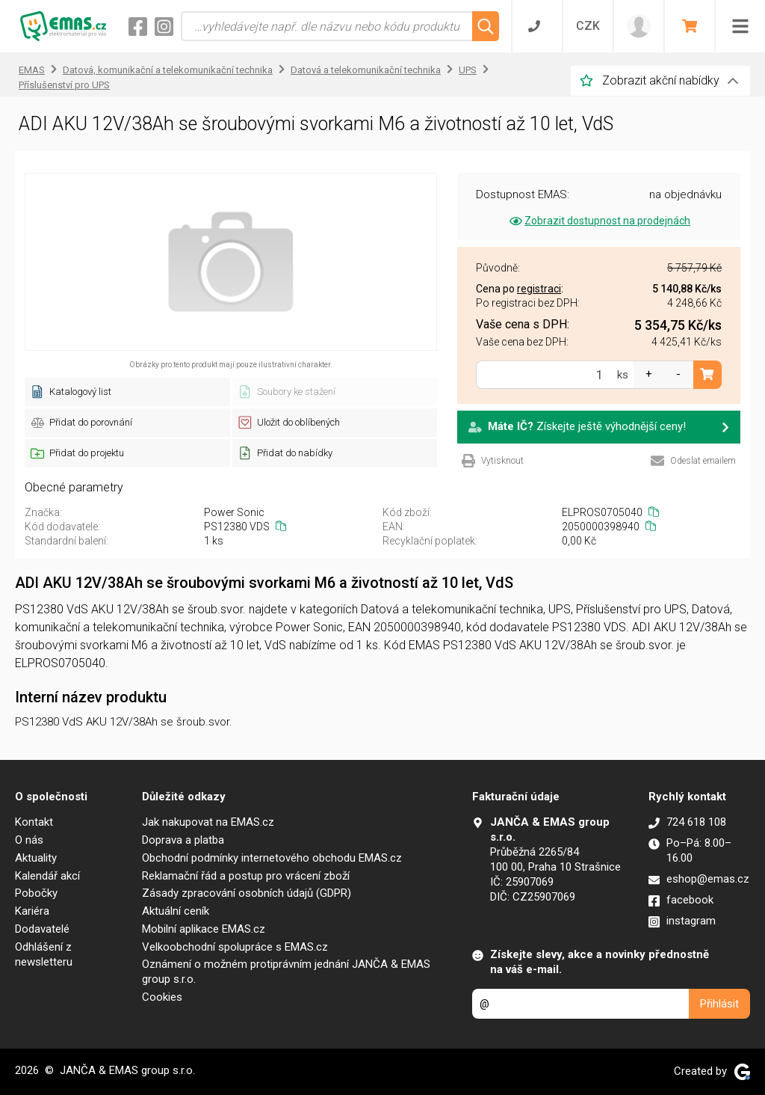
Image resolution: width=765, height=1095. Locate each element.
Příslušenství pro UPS (64, 85)
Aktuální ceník (175, 911)
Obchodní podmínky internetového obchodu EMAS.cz (272, 858)
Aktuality (36, 858)
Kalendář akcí (47, 876)
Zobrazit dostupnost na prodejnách (598, 221)
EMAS (32, 70)
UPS (468, 70)
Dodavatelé (42, 929)
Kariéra (32, 911)
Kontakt (34, 822)
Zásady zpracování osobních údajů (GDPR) (246, 893)
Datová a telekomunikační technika (366, 70)
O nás (29, 840)
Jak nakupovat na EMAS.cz (208, 822)
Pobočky (36, 893)
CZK (588, 26)
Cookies (162, 997)
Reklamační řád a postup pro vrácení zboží (246, 876)
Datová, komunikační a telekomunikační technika (168, 70)
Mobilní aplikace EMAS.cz (203, 929)
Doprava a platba (183, 840)
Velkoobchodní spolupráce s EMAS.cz (235, 947)
